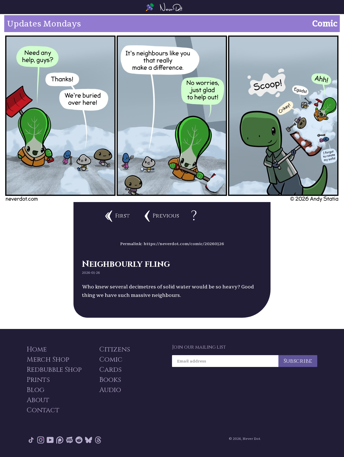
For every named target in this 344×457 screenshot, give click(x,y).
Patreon (59, 439)
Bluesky (88, 439)
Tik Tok (31, 439)
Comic (110, 359)
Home (37, 349)
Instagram (40, 439)
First (117, 216)
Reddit (78, 439)
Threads (98, 439)
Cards (110, 369)
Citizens (114, 349)
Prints (38, 379)
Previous (162, 216)
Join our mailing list (199, 347)
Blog (35, 390)
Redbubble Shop (54, 369)
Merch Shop (48, 359)
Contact (43, 410)
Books (110, 379)
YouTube (50, 439)
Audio (110, 390)
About (38, 400)
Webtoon (69, 439)
